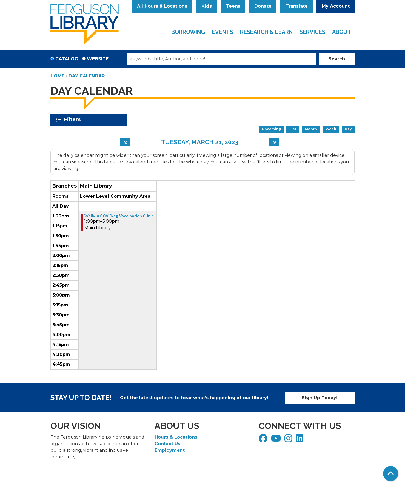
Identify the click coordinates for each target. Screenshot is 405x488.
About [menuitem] (341, 32)
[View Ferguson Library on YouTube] (276, 440)
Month (311, 129)
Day (348, 129)
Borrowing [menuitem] (188, 32)
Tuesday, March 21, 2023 (199, 142)
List (292, 129)
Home (57, 76)
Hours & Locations (176, 437)
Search (337, 59)
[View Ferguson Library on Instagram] (288, 440)
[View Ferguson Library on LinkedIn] (300, 440)
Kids (206, 6)
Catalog (66, 59)
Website (98, 59)
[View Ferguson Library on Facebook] (264, 440)
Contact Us (167, 443)
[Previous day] (125, 142)
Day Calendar (87, 76)
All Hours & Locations (162, 6)
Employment (170, 450)
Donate (263, 6)
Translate (297, 6)
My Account (336, 6)
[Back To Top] (390, 473)
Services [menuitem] (312, 32)
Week (331, 129)
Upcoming (271, 129)
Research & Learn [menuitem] (266, 32)
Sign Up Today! (320, 397)
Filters (73, 119)
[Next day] (274, 142)
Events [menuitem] (222, 32)
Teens (233, 6)
